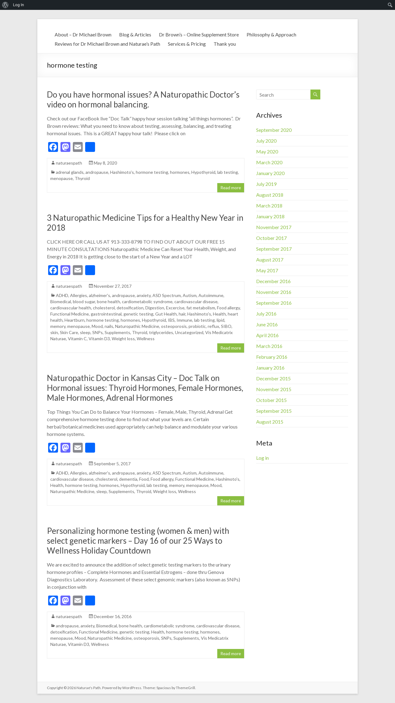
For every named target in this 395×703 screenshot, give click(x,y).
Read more (230, 187)
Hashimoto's (122, 172)
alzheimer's (99, 295)
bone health (108, 301)
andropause (96, 172)
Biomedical (60, 301)
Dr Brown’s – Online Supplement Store (199, 34)
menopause (61, 178)
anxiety (144, 295)
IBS (171, 320)
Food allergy (228, 307)
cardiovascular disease (196, 301)
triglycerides (161, 332)
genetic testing (138, 313)
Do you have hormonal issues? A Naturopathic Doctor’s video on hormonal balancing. (143, 99)
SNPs (97, 332)
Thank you (225, 44)
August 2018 (269, 195)
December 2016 (273, 281)
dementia (128, 479)
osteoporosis (174, 326)
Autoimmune (210, 295)
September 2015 (274, 411)
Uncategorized (189, 332)
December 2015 (273, 378)
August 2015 (269, 422)
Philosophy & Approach (271, 34)
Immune (184, 320)
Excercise (175, 307)
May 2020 (267, 151)
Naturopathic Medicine (137, 326)
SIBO (226, 326)
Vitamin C (77, 338)
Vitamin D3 (99, 338)
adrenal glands (70, 172)
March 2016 (269, 346)
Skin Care (69, 332)
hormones (179, 172)
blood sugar (84, 301)
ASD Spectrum (166, 295)
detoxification (130, 307)
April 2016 (267, 335)
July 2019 (266, 184)
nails (109, 326)
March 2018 (269, 205)
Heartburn (74, 320)
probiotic (197, 326)
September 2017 (274, 249)
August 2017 (269, 259)
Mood (97, 326)
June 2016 (267, 324)
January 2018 (270, 216)
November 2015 (273, 389)
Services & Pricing (187, 44)
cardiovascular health (70, 307)
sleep (85, 332)
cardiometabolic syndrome (147, 301)
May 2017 (267, 270)
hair (182, 313)
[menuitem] (5, 5)
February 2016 (271, 357)
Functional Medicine (69, 313)
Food (144, 479)
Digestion (154, 307)
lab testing (227, 172)
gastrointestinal (106, 313)
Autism (190, 295)
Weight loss (123, 338)
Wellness (146, 338)
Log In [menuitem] (18, 4)
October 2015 (271, 400)
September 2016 (274, 303)
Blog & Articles (135, 34)
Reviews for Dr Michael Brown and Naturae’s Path (107, 44)
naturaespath (69, 162)
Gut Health (166, 313)
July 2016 (266, 313)
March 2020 (269, 162)
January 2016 (270, 367)
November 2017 (273, 227)
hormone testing (152, 172)
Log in (262, 458)
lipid (220, 320)
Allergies (78, 295)
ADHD (62, 295)
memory (57, 326)
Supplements (117, 332)
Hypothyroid (203, 172)
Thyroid (82, 178)
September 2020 (274, 130)
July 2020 (266, 141)
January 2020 (270, 173)
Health (219, 313)
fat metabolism (200, 307)
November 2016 (273, 292)
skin (54, 332)
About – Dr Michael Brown (83, 34)
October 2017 (271, 238)
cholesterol (104, 307)
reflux (213, 326)
